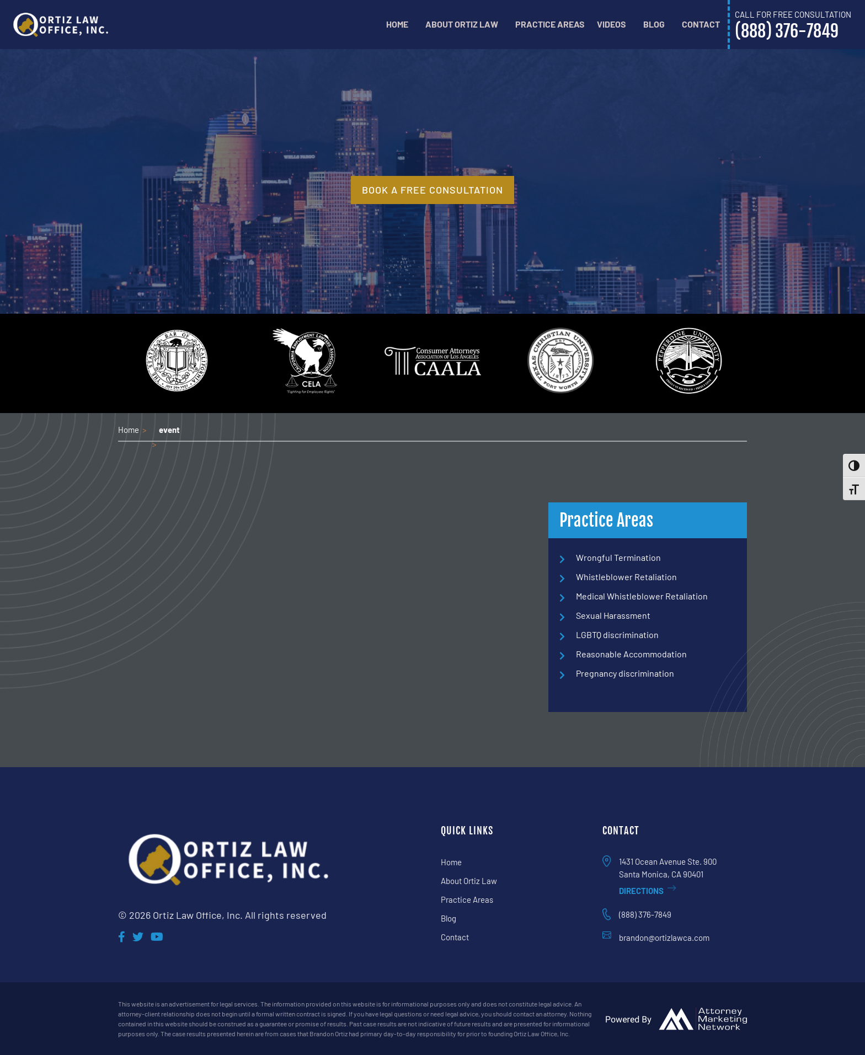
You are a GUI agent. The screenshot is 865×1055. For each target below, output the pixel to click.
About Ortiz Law (461, 24)
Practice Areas (550, 24)
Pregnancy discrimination (625, 673)
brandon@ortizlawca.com (664, 937)
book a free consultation (432, 190)
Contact (701, 24)
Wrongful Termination (618, 557)
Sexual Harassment (613, 615)
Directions (647, 891)
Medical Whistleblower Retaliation (642, 596)
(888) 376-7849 (645, 914)
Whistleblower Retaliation (626, 576)
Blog (654, 24)
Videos (611, 24)
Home (397, 24)
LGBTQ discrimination (617, 634)
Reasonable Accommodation (631, 654)
